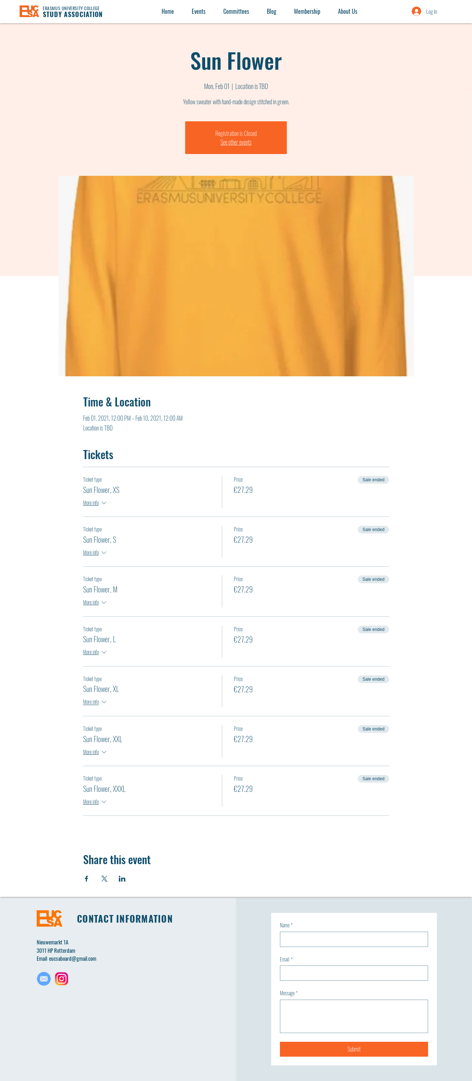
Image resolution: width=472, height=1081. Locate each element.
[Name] (351, 939)
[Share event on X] (104, 879)
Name (286, 925)
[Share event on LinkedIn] (122, 879)
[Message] (354, 1016)
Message (289, 993)
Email (286, 959)
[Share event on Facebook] (86, 879)
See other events (236, 142)
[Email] (351, 973)
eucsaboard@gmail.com (72, 958)
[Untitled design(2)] (61, 979)
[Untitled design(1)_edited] (44, 979)
